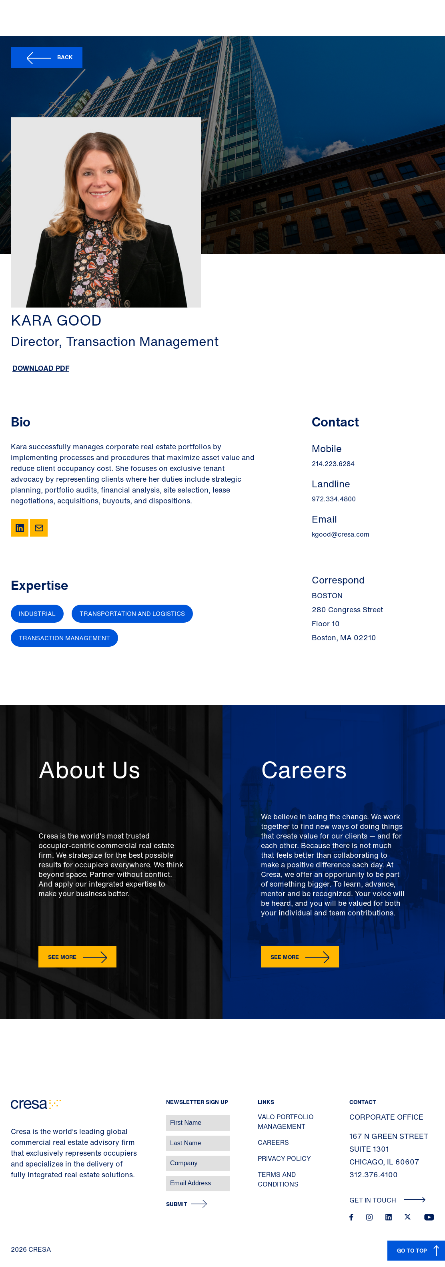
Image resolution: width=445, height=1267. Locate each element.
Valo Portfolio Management (286, 1121)
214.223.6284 (333, 464)
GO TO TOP (412, 1250)
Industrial (37, 613)
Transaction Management (64, 638)
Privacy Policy (284, 1158)
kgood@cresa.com (340, 534)
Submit (176, 1204)
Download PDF (40, 368)
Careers (273, 1142)
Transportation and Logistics (132, 613)
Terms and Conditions (278, 1179)
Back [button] (65, 57)
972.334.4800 (334, 499)
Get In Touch (387, 1200)
